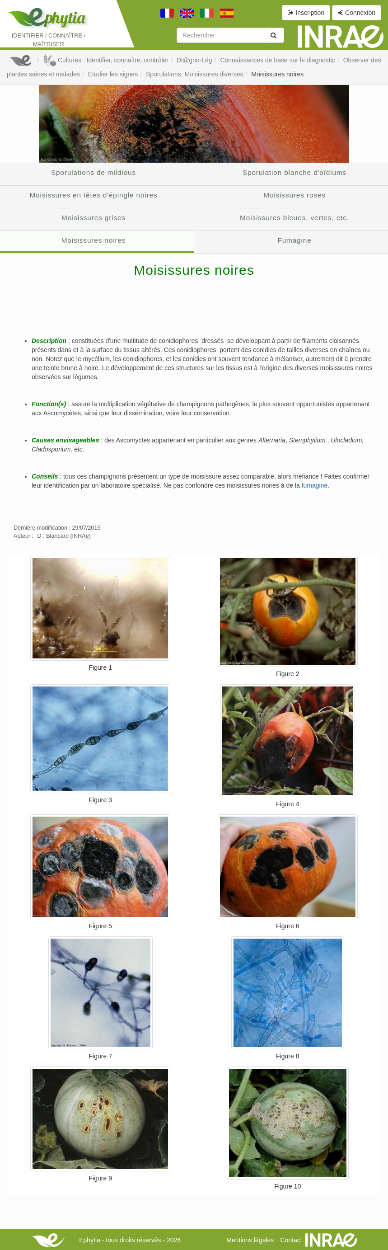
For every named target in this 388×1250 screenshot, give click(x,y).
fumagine (315, 485)
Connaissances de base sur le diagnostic (277, 60)
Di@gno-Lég (194, 60)
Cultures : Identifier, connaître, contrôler (105, 60)
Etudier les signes (113, 74)
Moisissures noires (277, 74)
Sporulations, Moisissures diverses (194, 74)
